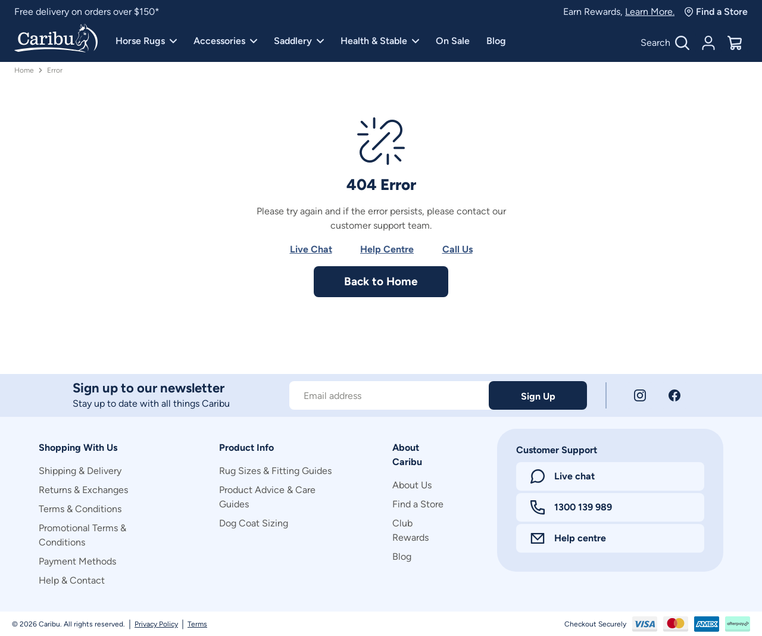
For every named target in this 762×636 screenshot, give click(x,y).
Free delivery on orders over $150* (87, 11)
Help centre (568, 538)
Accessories (225, 40)
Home (24, 70)
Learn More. (649, 11)
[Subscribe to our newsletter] (389, 395)
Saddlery (299, 40)
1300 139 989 (571, 507)
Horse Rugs (146, 40)
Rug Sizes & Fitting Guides (275, 470)
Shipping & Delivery (80, 470)
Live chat (562, 476)
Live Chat (311, 249)
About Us (412, 485)
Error (55, 70)
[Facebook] (674, 395)
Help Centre (387, 249)
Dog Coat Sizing (253, 523)
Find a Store (716, 11)
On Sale (453, 40)
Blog (496, 40)
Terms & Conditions (80, 509)
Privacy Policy (156, 624)
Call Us (457, 249)
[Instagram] (640, 395)
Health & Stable (380, 40)
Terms (197, 624)
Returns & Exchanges (83, 489)
